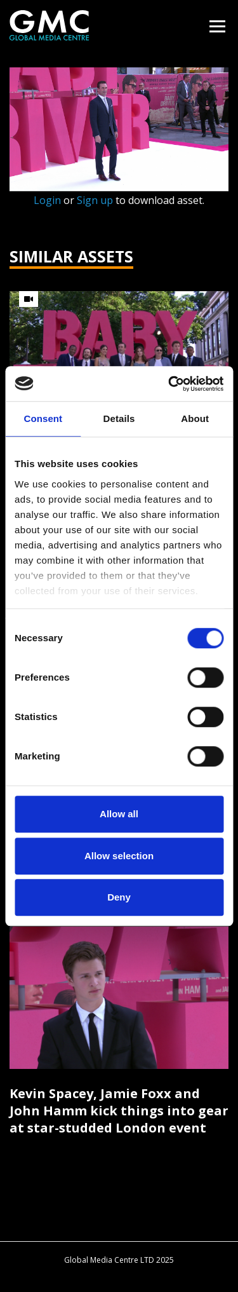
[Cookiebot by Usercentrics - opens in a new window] (169, 384)
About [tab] (195, 418)
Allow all (119, 813)
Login (47, 200)
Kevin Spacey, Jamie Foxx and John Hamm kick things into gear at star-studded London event (119, 1110)
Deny (119, 897)
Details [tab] (119, 418)
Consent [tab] (42, 418)
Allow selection (119, 855)
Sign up (95, 200)
